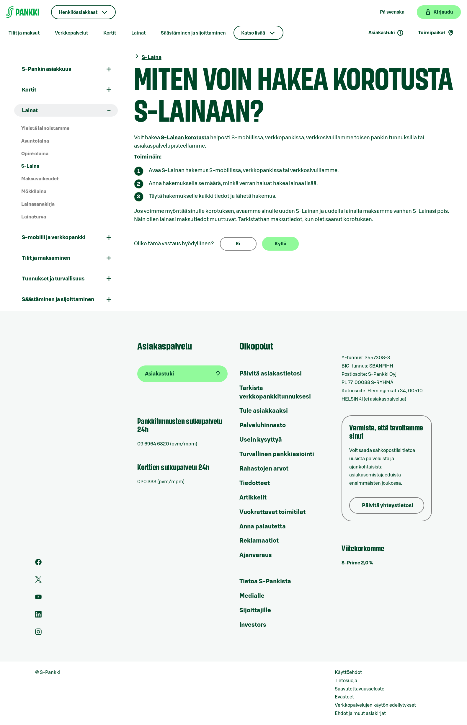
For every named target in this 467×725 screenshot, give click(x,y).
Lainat (138, 33)
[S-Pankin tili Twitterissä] (38, 581)
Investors (252, 625)
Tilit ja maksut (24, 33)
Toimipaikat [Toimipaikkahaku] (436, 32)
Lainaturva (33, 217)
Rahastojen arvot (263, 469)
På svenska (392, 12)
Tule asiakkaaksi (263, 411)
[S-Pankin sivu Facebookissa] (38, 563)
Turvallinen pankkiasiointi (276, 454)
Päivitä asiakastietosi (270, 374)
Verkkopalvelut (71, 33)
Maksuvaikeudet (40, 179)
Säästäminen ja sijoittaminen (193, 33)
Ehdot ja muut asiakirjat (360, 713)
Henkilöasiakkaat (78, 12)
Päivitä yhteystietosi (387, 505)
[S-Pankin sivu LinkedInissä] (38, 616)
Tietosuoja (346, 680)
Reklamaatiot (259, 541)
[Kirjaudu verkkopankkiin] (439, 12)
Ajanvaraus (255, 555)
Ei (238, 243)
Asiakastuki (386, 32)
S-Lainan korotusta (185, 137)
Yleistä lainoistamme (45, 128)
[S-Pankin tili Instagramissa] (38, 633)
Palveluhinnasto (262, 425)
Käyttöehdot (348, 672)
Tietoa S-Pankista (265, 581)
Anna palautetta (262, 527)
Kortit (109, 33)
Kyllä (280, 243)
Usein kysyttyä (260, 440)
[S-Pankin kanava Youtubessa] (38, 598)
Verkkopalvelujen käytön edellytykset (375, 705)
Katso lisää (253, 33)
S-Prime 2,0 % (357, 563)
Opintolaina (34, 153)
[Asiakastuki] (182, 373)
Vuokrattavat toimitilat (272, 512)
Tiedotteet (254, 483)
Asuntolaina (35, 141)
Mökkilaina (33, 191)
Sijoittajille (255, 610)
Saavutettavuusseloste (359, 689)
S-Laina (30, 166)
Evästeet (344, 697)
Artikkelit (253, 498)
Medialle (251, 596)
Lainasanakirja (38, 204)
